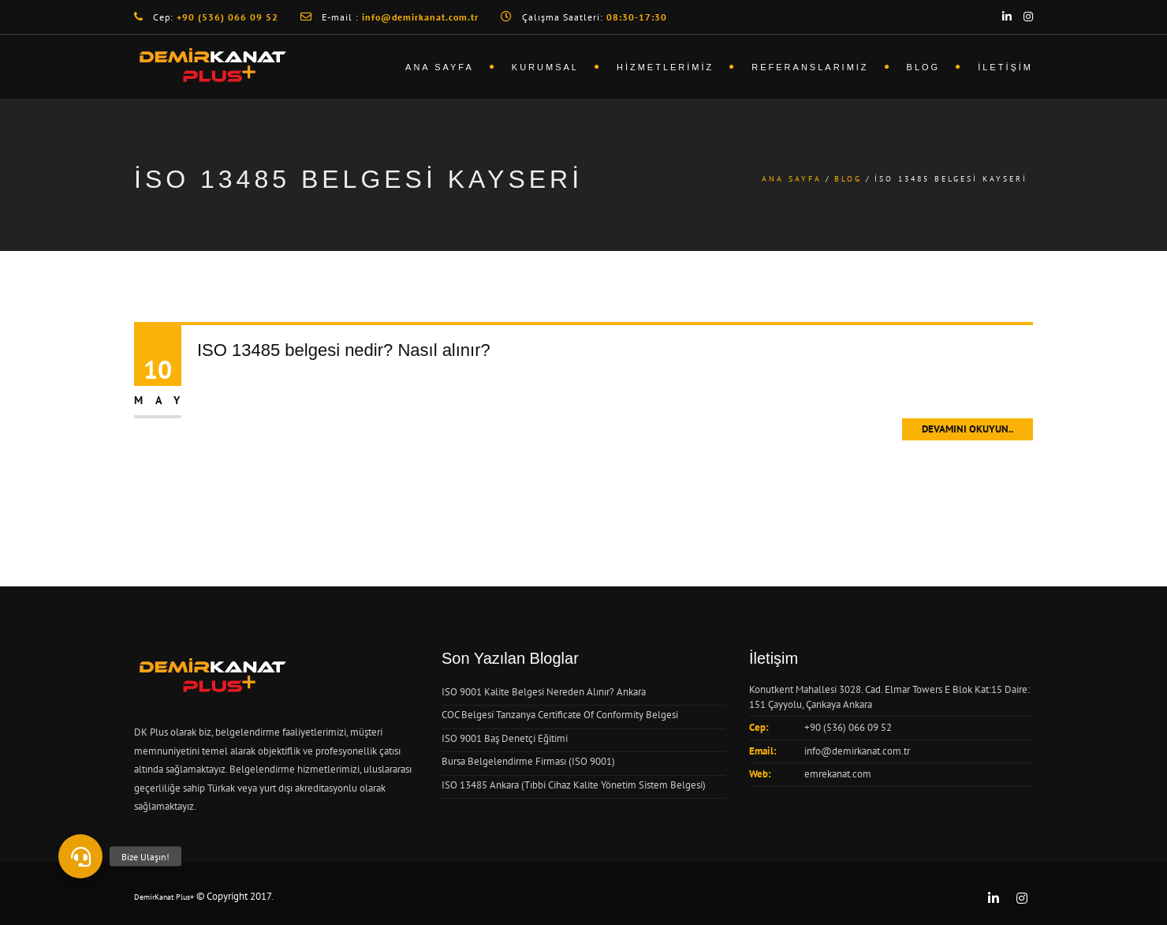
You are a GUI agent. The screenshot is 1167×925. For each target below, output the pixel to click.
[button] (80, 856)
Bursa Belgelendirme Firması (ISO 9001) (528, 761)
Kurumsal (545, 67)
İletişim (1005, 67)
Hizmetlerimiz (665, 67)
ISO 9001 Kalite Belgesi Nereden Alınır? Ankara (544, 691)
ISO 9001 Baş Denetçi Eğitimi (505, 738)
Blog (924, 67)
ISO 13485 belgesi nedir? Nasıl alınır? (343, 350)
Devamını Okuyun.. (967, 429)
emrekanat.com (837, 774)
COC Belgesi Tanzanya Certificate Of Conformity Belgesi (560, 714)
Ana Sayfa (439, 67)
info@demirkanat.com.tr (857, 751)
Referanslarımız (809, 67)
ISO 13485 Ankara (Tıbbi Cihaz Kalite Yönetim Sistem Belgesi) (574, 785)
